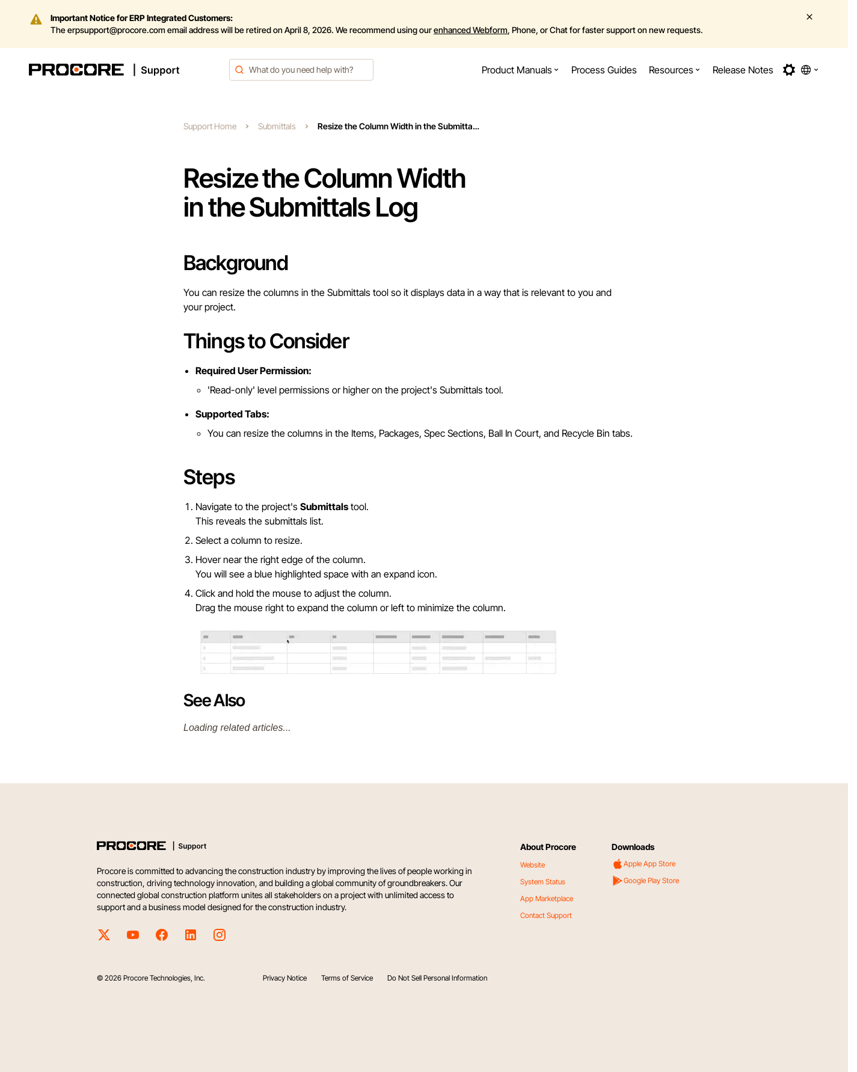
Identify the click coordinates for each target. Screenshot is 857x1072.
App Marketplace (546, 898)
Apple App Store (643, 864)
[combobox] (301, 70)
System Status (542, 881)
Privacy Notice (285, 977)
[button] (520, 70)
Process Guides (604, 70)
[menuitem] (520, 70)
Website (532, 864)
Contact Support (546, 915)
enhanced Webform (471, 30)
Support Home (209, 126)
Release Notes (743, 70)
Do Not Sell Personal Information (437, 977)
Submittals (277, 126)
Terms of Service (347, 977)
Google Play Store (645, 881)
